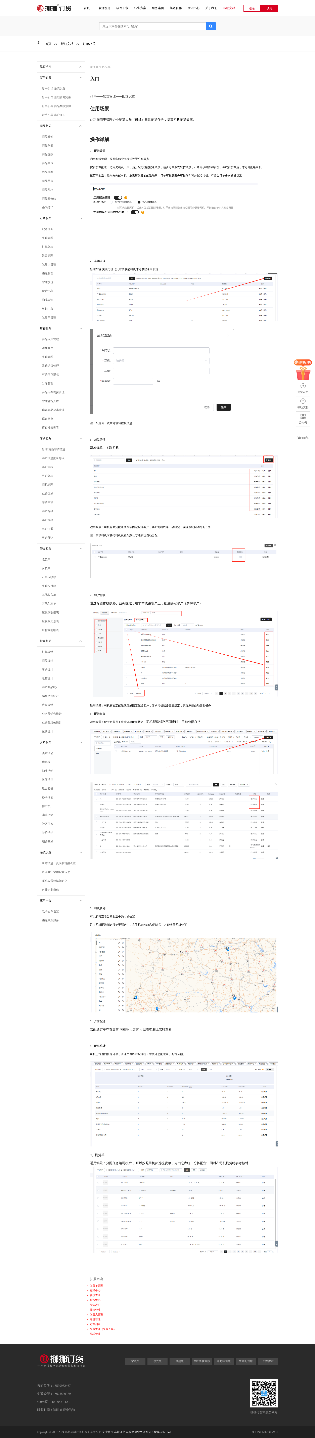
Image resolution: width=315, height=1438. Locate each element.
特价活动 (47, 832)
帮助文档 (229, 8)
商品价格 (47, 189)
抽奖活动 (47, 770)
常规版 (135, 1361)
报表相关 (61, 641)
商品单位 (47, 163)
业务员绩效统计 (52, 722)
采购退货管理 (50, 365)
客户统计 (47, 669)
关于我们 (211, 8)
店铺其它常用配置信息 (56, 872)
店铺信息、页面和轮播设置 (59, 863)
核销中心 (47, 308)
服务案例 (158, 8)
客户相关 (61, 438)
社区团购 (47, 823)
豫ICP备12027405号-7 (265, 1432)
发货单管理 (49, 317)
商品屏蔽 (47, 154)
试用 (269, 8)
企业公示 (107, 1432)
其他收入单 (49, 594)
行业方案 (140, 8)
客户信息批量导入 (53, 458)
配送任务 (47, 229)
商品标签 (47, 136)
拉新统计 (47, 731)
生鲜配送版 (246, 1361)
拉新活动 (47, 779)
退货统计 (47, 678)
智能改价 (47, 282)
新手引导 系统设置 (53, 88)
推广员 (46, 806)
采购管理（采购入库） (103, 1329)
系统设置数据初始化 (54, 880)
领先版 (157, 1361)
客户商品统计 (50, 687)
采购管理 (47, 237)
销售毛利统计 (50, 696)
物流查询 (47, 299)
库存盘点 (47, 418)
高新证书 (119, 1432)
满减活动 (47, 815)
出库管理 (47, 383)
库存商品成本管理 (53, 409)
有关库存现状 (50, 374)
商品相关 (61, 125)
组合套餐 (47, 788)
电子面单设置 (50, 911)
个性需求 (268, 1361)
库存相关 (61, 328)
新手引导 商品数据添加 (56, 106)
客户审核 (47, 467)
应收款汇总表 (50, 621)
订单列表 (47, 246)
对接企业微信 (50, 889)
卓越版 (179, 1361)
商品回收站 (49, 198)
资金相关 (61, 548)
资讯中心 (193, 8)
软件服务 (105, 8)
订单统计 (47, 651)
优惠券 (46, 762)
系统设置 (61, 852)
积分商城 (47, 841)
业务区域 (47, 493)
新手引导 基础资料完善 (56, 97)
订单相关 (89, 44)
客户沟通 (47, 528)
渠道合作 (176, 8)
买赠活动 (47, 753)
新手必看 (61, 77)
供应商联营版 (201, 1361)
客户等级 (47, 511)
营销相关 (61, 742)
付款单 (46, 568)
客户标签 (47, 520)
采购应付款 (49, 585)
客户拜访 (47, 537)
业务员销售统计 (52, 713)
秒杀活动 (47, 797)
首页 (87, 8)
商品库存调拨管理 (53, 392)
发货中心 (47, 291)
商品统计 (47, 660)
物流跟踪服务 (50, 920)
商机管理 (47, 484)
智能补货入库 (50, 401)
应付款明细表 (50, 630)
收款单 (46, 559)
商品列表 (47, 145)
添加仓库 (47, 348)
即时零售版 (224, 1361)
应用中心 (61, 900)
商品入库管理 (50, 339)
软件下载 (122, 8)
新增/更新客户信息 (53, 449)
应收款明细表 (50, 612)
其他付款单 (49, 603)
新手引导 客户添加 (53, 115)
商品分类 (47, 172)
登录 (252, 8)
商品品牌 (47, 180)
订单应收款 (49, 577)
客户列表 (47, 475)
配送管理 (95, 1333)
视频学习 (61, 66)
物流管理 (47, 273)
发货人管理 (49, 264)
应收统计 (47, 704)
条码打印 (47, 207)
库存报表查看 (50, 427)
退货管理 (47, 255)
